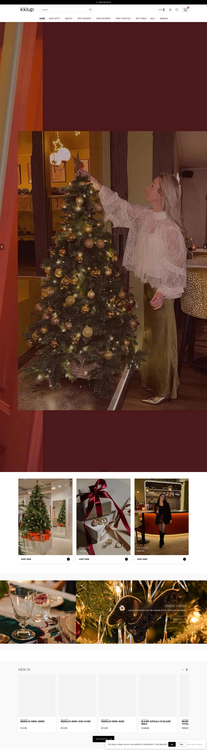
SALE (152, 18)
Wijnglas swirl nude (112, 721)
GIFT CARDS (141, 18)
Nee (181, 744)
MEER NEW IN (104, 739)
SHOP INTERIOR (103, 18)
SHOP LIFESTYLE (123, 18)
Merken (164, 18)
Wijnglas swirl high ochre (76, 721)
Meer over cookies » (195, 744)
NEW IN (68, 18)
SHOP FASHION (84, 18)
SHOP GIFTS (54, 18)
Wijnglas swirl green (32, 721)
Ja (172, 744)
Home (42, 18)
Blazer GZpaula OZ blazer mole (156, 722)
